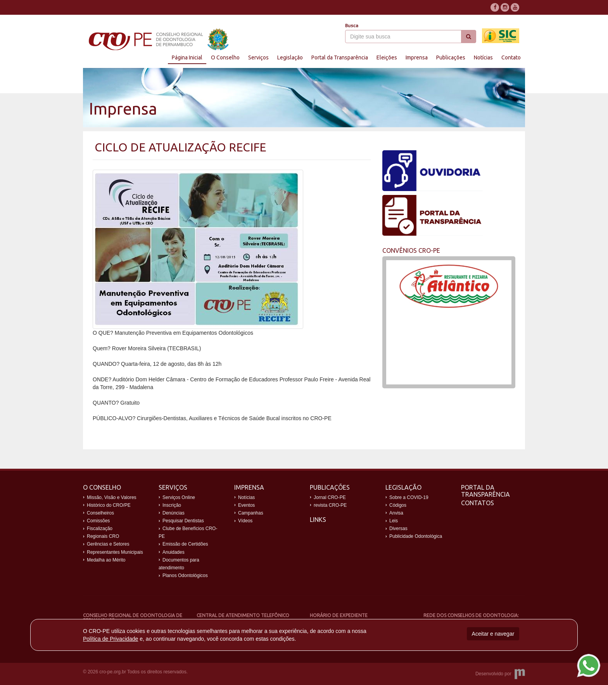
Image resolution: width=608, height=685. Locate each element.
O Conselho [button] (225, 57)
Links (318, 519)
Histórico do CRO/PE (109, 505)
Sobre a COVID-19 (408, 497)
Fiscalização (99, 528)
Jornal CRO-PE (330, 497)
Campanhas (250, 513)
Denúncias (173, 513)
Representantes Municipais (115, 552)
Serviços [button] (258, 57)
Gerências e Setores (108, 544)
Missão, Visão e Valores (111, 497)
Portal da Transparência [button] (339, 57)
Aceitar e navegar (493, 634)
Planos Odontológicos (185, 575)
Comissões (98, 520)
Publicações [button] (450, 57)
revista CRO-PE (330, 505)
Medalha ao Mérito (106, 560)
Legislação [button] (290, 57)
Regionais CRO (103, 536)
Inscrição (171, 505)
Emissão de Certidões (185, 544)
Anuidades (173, 552)
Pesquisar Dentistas (183, 520)
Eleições (387, 57)
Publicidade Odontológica (415, 536)
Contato (511, 57)
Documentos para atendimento (179, 563)
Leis (393, 520)
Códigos (397, 505)
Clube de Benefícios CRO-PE (188, 532)
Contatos (477, 502)
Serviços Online (178, 497)
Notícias (483, 57)
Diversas (398, 528)
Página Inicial (187, 57)
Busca (351, 25)
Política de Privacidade (110, 639)
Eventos (246, 505)
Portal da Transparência (485, 491)
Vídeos (245, 520)
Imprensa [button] (417, 57)
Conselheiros (100, 513)
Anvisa (396, 513)
